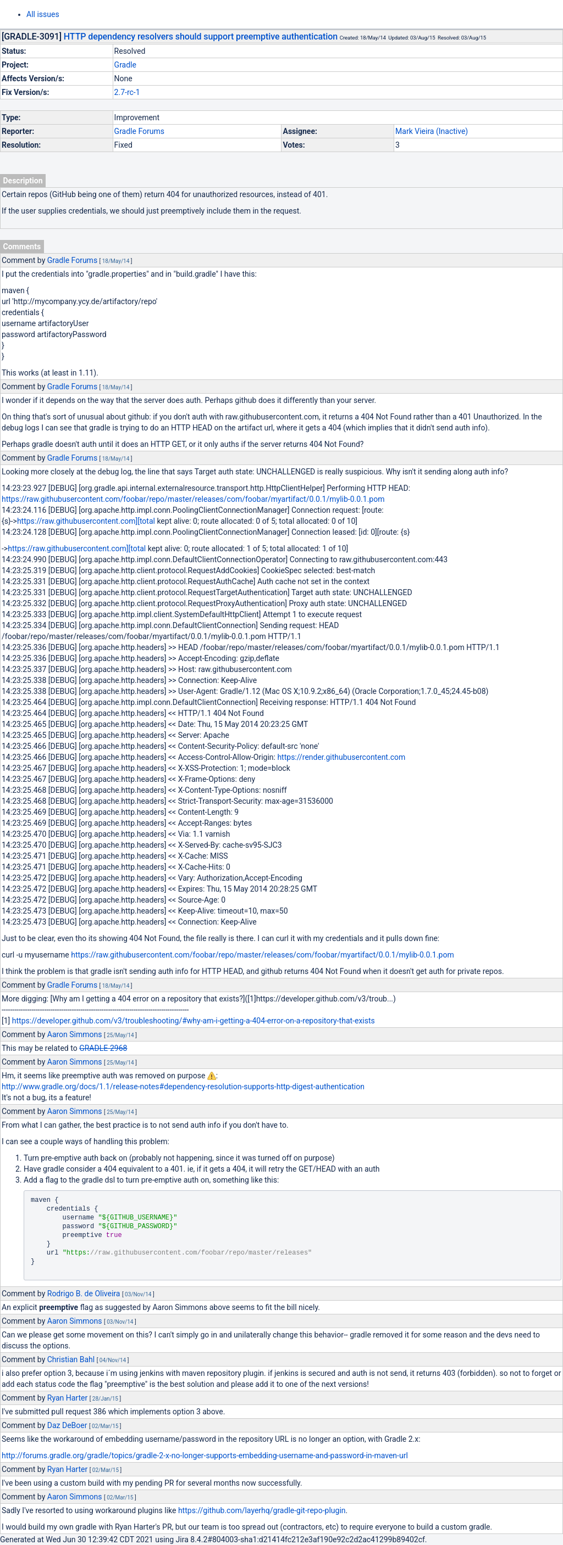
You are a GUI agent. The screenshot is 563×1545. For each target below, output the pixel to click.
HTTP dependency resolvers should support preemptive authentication (201, 36)
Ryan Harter (67, 1397)
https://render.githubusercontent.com (341, 757)
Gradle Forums (139, 131)
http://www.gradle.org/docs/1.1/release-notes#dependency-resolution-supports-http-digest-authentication (183, 1086)
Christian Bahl (71, 1359)
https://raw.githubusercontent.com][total (86, 521)
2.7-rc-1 (127, 92)
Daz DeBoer (67, 1425)
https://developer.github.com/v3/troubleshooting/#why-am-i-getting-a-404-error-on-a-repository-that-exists (193, 1020)
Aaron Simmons (74, 1034)
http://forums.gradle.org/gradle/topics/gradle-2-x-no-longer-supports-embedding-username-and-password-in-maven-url (205, 1455)
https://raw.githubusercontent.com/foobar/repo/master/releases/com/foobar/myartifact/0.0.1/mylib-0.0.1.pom (193, 499)
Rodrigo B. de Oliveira (83, 1293)
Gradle (125, 64)
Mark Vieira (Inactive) (431, 131)
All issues (42, 14)
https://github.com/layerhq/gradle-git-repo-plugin (262, 1510)
